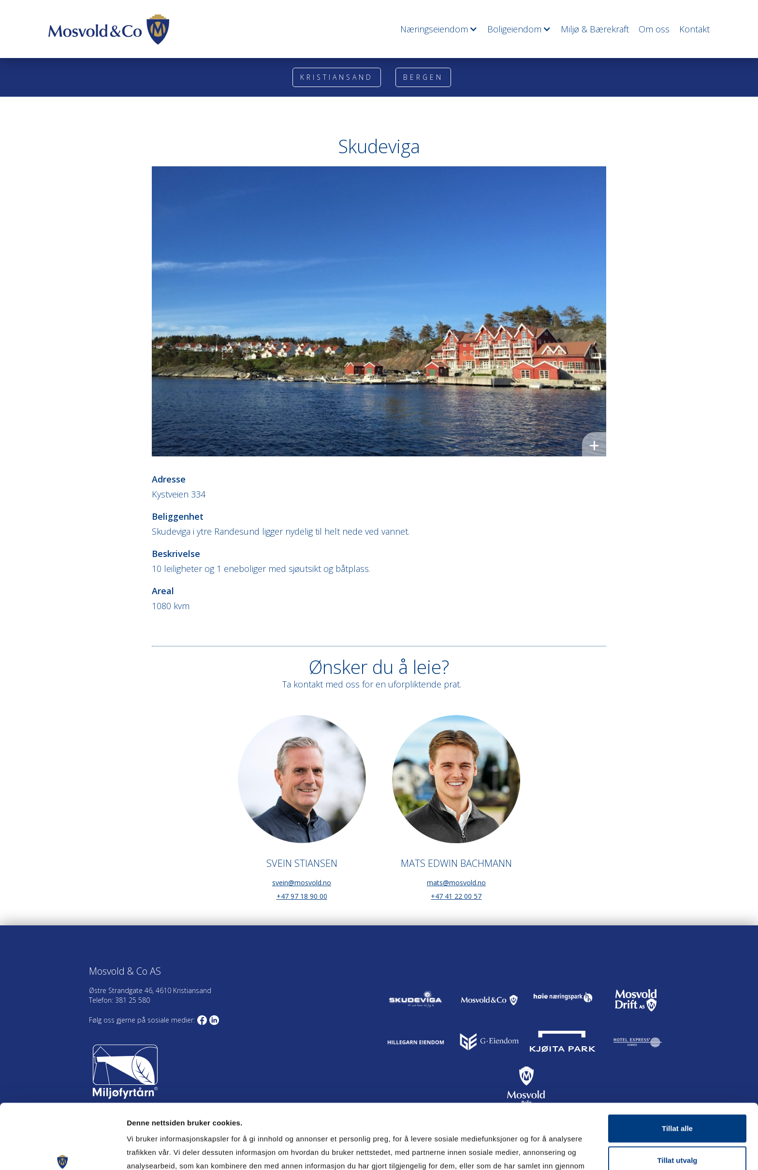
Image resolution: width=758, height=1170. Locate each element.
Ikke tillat (677, 1130)
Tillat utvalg (677, 1099)
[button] (434, 29)
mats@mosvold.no (456, 882)
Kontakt (694, 29)
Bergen (423, 77)
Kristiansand (336, 77)
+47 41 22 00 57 (456, 896)
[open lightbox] (379, 311)
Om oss (654, 29)
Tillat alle (677, 1067)
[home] (108, 29)
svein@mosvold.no (301, 882)
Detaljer (515, 1151)
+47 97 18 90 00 (302, 896)
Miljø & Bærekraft (595, 29)
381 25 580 (131, 1000)
